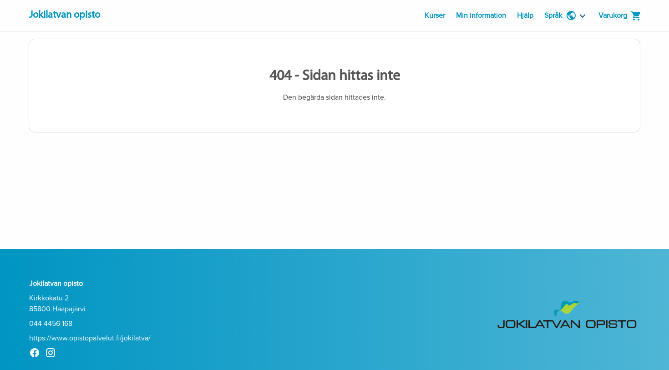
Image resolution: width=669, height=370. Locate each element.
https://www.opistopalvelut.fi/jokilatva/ (90, 338)
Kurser (435, 15)
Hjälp (525, 15)
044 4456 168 (50, 323)
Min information (481, 15)
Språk (560, 15)
